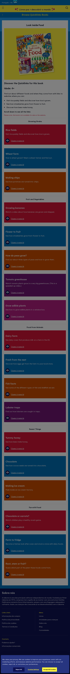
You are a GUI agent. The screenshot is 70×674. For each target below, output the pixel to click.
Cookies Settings (33, 669)
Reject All (19, 669)
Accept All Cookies (49, 669)
